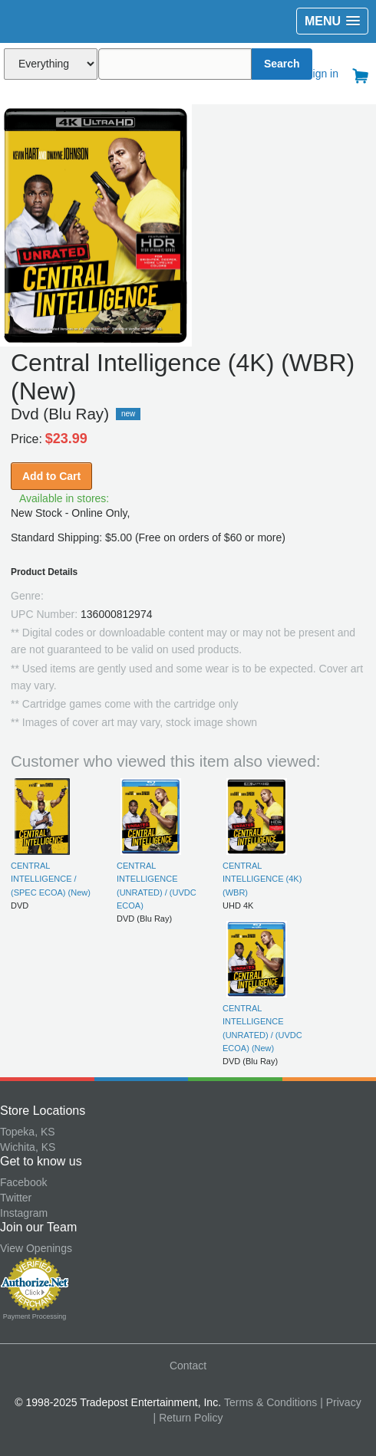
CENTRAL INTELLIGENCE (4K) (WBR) (262, 879)
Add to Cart (51, 476)
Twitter (15, 1197)
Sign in (321, 73)
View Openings (36, 1248)
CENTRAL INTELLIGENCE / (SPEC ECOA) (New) (51, 879)
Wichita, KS (27, 1147)
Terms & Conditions (270, 1402)
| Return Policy (188, 1418)
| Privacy (340, 1402)
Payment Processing (35, 1316)
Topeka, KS (27, 1132)
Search (282, 64)
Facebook (23, 1182)
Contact (188, 1365)
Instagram (24, 1213)
